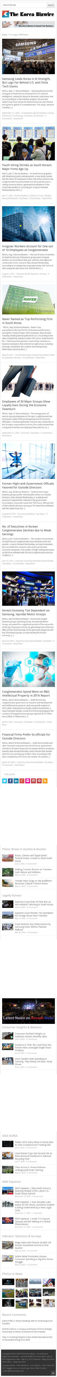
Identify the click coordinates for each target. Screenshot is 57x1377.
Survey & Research (10, 198)
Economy (25, 433)
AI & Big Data (27, 113)
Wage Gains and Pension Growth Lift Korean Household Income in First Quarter (33, 1245)
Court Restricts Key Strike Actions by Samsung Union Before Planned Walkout (33, 927)
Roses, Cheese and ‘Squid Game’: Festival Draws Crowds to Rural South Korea (33, 858)
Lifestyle (47, 195)
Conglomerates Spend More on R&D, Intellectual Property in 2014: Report (26, 693)
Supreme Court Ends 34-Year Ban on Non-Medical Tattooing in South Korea (34, 903)
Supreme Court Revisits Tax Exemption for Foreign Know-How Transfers (34, 914)
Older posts (8, 774)
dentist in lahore (9, 1329)
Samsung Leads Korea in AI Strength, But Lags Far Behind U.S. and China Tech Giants (26, 82)
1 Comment (37, 1213)
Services (17, 357)
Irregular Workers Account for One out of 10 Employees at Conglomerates (27, 248)
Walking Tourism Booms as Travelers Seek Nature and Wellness (33, 871)
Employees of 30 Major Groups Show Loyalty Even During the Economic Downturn (26, 405)
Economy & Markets (26, 514)
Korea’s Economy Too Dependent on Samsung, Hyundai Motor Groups (26, 612)
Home (4, 34)
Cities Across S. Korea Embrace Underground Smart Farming (30, 1168)
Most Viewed (47, 561)
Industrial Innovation (40, 355)
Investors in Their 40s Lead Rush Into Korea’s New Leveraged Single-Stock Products (33, 1047)
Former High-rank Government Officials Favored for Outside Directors (28, 485)
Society (43, 274)
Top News (28, 115)
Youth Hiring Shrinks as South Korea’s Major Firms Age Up (27, 167)
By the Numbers (40, 113)
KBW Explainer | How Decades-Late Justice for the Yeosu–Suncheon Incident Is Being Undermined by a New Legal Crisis (34, 1206)
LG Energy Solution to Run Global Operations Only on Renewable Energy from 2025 (27, 1338)
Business (20, 274)
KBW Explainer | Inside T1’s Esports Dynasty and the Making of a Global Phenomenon (32, 1221)
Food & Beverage (22, 355)
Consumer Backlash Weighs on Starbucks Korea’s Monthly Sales (31, 1035)
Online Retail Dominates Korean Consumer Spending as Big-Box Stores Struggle (34, 1259)
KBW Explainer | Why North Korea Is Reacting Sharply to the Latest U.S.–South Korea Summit (33, 1191)
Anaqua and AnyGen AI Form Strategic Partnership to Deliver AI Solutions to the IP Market (27, 1330)
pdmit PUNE (7, 1321)
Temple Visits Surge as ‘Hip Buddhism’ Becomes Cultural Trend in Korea (33, 882)
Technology (18, 115)
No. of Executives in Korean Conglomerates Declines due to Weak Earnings (26, 530)
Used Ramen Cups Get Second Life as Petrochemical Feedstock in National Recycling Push (33, 1156)
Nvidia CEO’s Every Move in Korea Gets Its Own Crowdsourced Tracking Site (34, 1143)
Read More (18, 118)
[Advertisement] (28, 816)
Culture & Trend (36, 195)
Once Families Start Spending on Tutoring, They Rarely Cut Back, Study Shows (33, 1061)
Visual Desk (38, 115)
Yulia (4, 1337)
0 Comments (31, 864)
